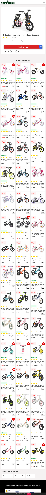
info (13, 86)
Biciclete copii (30, 476)
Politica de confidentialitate (23, 485)
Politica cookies (36, 485)
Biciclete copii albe (7, 476)
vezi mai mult (8, 42)
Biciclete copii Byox (20, 476)
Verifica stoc (30, 47)
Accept (29, 494)
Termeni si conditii (10, 485)
